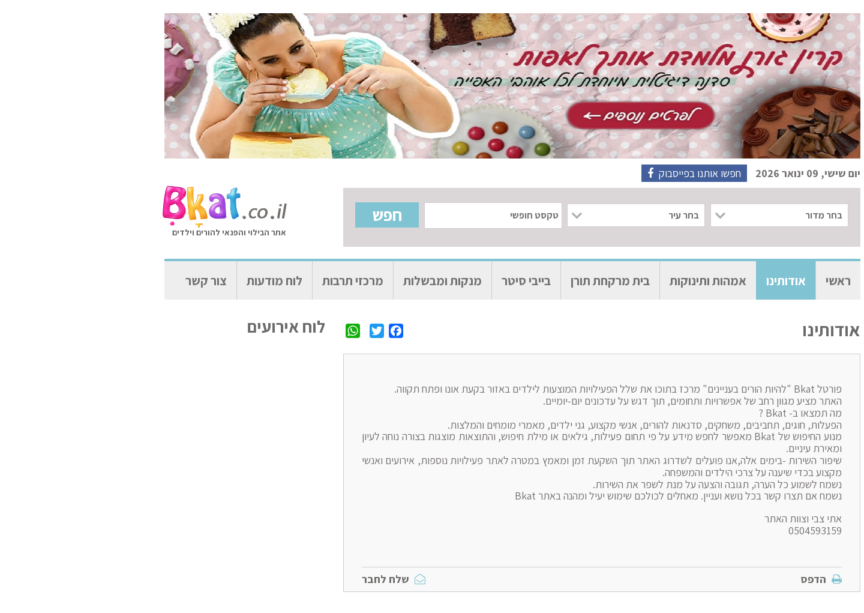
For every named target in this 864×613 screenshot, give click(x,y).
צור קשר (125, 281)
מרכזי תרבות (272, 281)
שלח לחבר (313, 579)
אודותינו (705, 281)
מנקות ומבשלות (362, 281)
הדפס (741, 579)
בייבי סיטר (445, 281)
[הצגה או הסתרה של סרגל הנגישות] (843, 39)
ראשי (757, 281)
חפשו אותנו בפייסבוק (614, 173)
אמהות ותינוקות (627, 281)
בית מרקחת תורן (529, 281)
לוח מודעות (194, 281)
